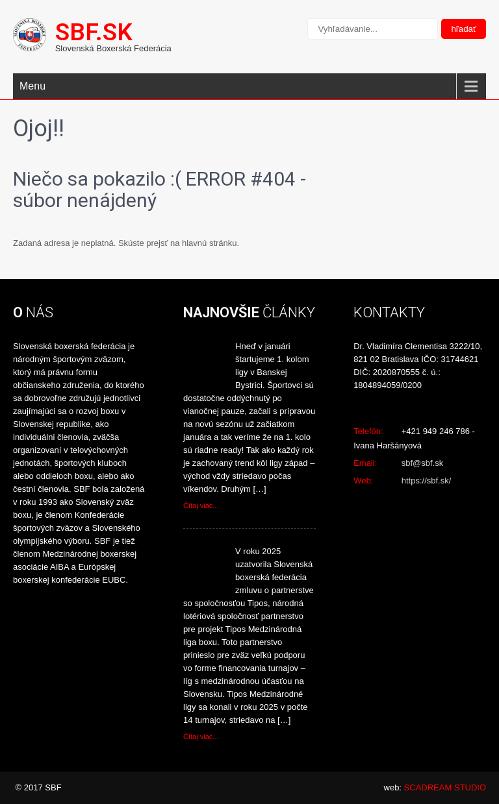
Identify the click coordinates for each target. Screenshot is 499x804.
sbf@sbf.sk (423, 463)
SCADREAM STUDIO (445, 787)
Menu (32, 85)
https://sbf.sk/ (427, 480)
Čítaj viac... (200, 505)
